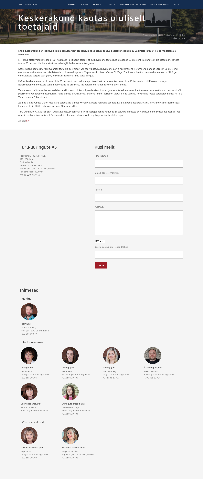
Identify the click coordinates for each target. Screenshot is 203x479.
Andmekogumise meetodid (133, 4)
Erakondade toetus (153, 35)
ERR (28, 120)
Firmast (97, 4)
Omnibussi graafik (159, 4)
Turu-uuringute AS (27, 4)
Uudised (84, 4)
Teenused (110, 4)
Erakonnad (169, 35)
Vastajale (178, 4)
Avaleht (72, 4)
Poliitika (180, 35)
